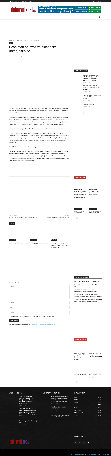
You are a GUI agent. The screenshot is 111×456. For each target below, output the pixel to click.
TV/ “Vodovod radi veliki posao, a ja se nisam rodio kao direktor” (95, 212)
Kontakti (83, 454)
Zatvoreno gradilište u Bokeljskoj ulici (88, 281)
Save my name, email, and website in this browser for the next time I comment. (32, 316)
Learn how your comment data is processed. (43, 324)
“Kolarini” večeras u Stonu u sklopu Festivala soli (23, 218)
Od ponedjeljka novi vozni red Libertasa (58, 218)
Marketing (77, 454)
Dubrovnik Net (15, 56)
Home (10, 40)
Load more (87, 113)
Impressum (71, 454)
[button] (100, 17)
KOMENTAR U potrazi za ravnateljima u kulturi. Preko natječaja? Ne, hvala (95, 355)
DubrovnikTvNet (78, 189)
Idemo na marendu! (88, 104)
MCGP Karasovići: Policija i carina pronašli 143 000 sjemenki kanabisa (92, 97)
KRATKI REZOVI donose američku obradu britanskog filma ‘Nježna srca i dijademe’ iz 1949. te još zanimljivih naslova (80, 194)
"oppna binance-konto (80, 289)
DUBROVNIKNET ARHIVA (103, 454)
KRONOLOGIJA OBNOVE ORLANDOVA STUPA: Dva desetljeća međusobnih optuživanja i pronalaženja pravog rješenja (26, 400)
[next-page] (13, 251)
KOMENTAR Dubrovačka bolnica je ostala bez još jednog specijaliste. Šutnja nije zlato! (95, 375)
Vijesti (14, 40)
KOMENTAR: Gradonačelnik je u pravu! (80, 373)
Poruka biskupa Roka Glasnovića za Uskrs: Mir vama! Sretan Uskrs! (95, 193)
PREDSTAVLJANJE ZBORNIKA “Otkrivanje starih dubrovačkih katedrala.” (91, 87)
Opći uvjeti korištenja (91, 454)
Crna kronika (12, 239)
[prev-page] (10, 251)
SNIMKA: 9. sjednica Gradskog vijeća (79, 211)
